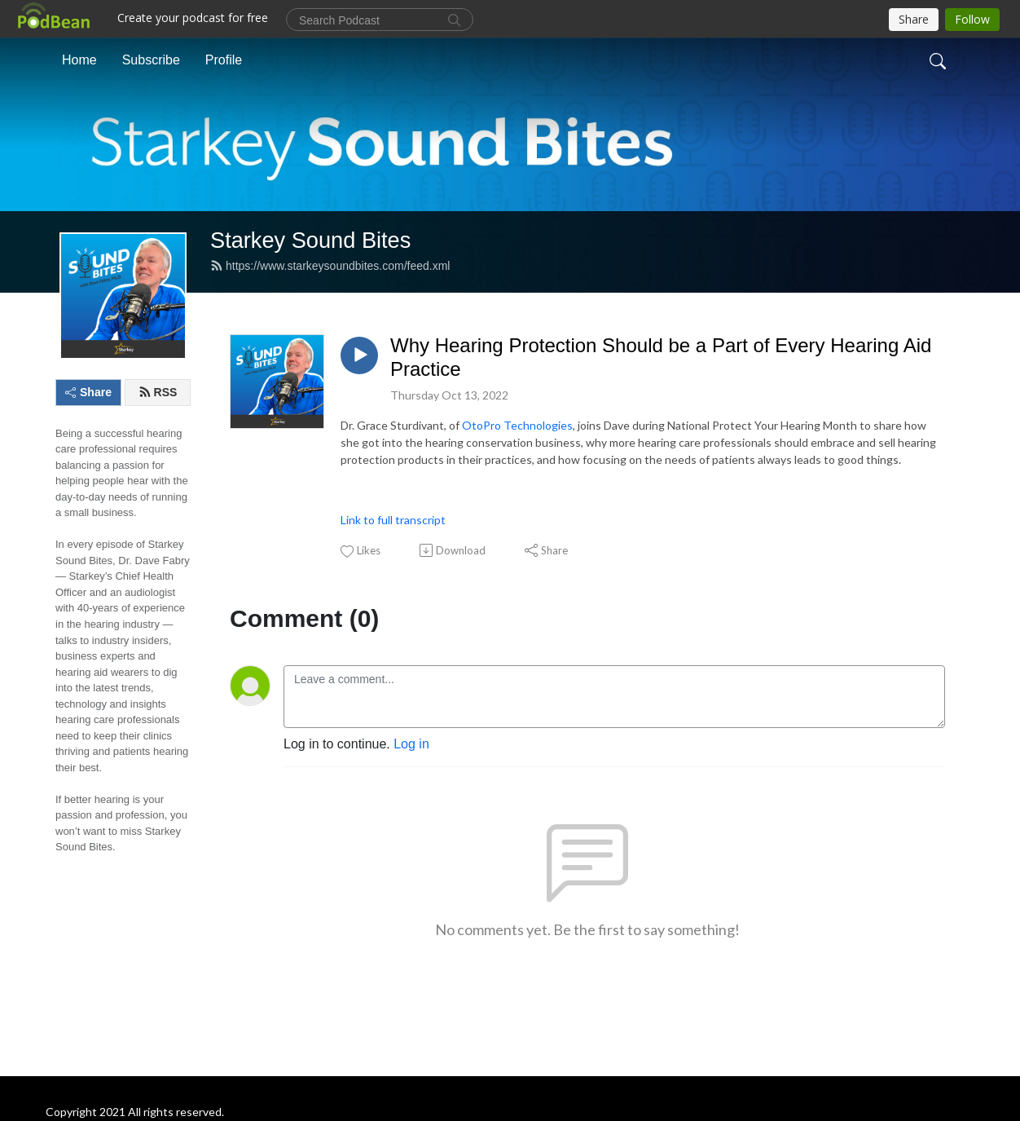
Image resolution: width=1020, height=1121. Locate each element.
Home (79, 60)
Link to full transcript (393, 520)
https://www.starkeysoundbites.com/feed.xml (330, 265)
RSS (158, 392)
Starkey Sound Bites (310, 240)
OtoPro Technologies (517, 425)
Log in (411, 744)
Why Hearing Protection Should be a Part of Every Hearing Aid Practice (660, 357)
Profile (223, 60)
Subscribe (151, 60)
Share (88, 392)
